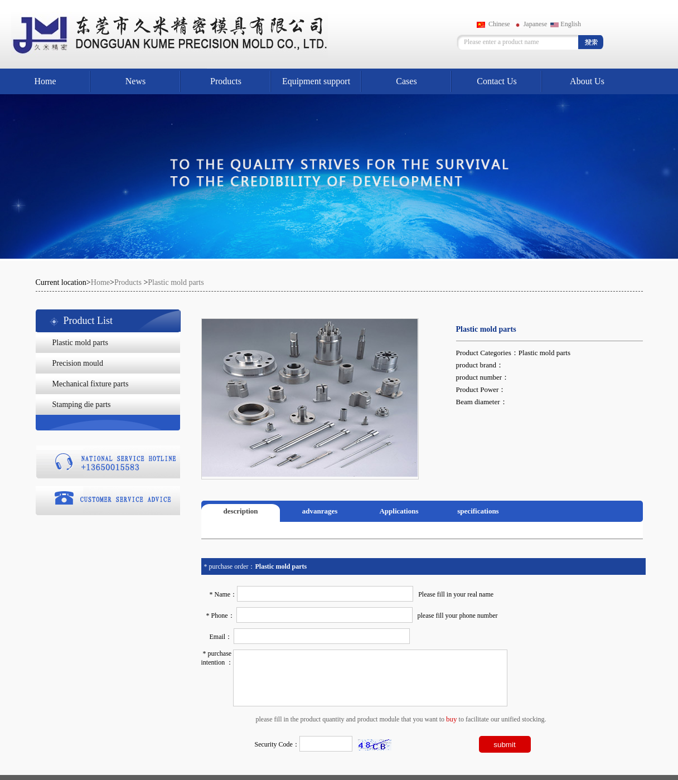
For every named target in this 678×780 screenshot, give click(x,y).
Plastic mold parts (176, 282)
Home (45, 81)
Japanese (531, 24)
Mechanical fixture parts (90, 384)
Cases (406, 81)
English (565, 24)
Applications (398, 511)
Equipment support (316, 81)
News (135, 81)
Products (225, 81)
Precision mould (77, 363)
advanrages (320, 511)
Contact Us (497, 81)
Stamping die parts (81, 404)
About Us (587, 81)
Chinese (493, 24)
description (240, 511)
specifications (477, 511)
